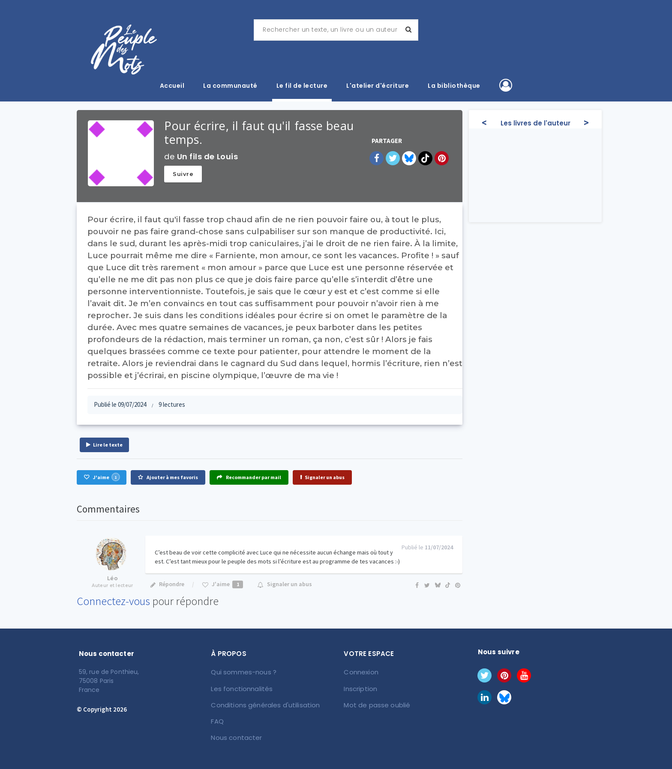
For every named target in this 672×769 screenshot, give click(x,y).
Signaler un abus (322, 477)
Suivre (183, 173)
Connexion (361, 672)
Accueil (172, 85)
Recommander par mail (249, 477)
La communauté (230, 85)
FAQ (218, 719)
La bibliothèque (454, 85)
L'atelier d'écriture (377, 85)
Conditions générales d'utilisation (262, 703)
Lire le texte (104, 444)
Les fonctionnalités (241, 687)
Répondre (167, 584)
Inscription (360, 687)
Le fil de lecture (302, 85)
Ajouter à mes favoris (168, 477)
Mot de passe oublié (375, 703)
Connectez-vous (113, 601)
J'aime (101, 477)
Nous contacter (235, 735)
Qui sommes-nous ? (243, 672)
